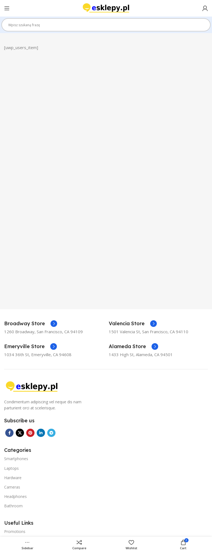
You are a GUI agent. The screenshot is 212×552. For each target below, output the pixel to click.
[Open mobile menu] (6, 8)
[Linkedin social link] (41, 433)
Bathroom (13, 505)
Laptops (11, 468)
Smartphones (16, 458)
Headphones (15, 496)
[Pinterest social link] (30, 433)
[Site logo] (106, 7)
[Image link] (31, 386)
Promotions (14, 531)
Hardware (13, 477)
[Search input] (103, 25)
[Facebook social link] (9, 433)
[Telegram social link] (51, 433)
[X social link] (20, 433)
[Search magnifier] (204, 27)
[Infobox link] (30, 323)
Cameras (12, 487)
